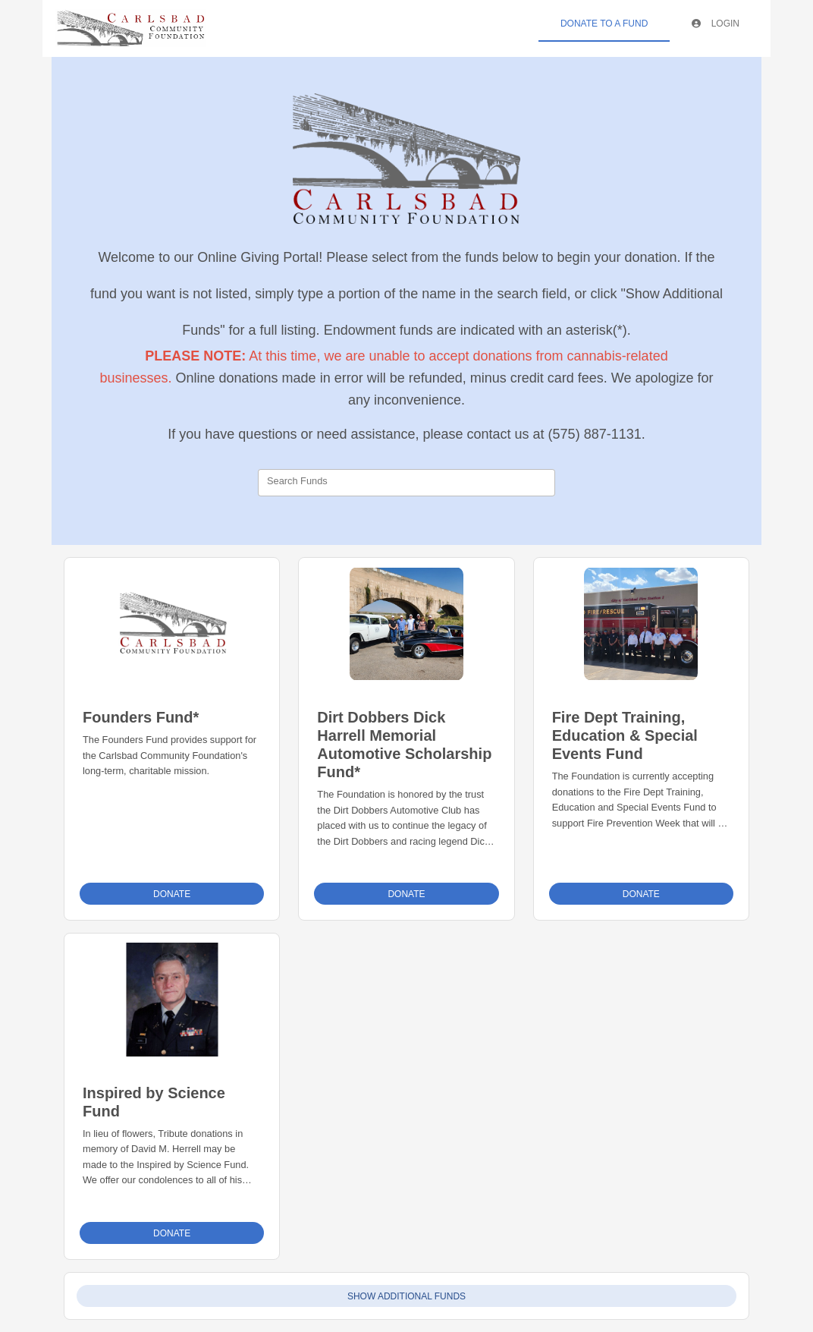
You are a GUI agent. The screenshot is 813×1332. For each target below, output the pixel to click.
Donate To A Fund (604, 23)
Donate (171, 894)
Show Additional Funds (406, 1296)
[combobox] (406, 482)
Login (715, 23)
